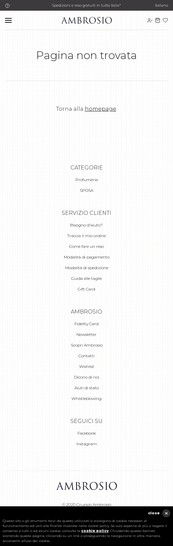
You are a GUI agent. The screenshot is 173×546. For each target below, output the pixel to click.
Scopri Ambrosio (87, 345)
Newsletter (86, 334)
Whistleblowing (86, 398)
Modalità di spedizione (86, 267)
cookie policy (95, 531)
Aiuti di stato (86, 387)
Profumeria (86, 179)
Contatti (86, 355)
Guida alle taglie (86, 278)
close (154, 513)
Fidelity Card (86, 323)
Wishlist (86, 366)
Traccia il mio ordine (86, 235)
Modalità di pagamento (87, 256)
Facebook (86, 433)
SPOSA (86, 190)
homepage (100, 109)
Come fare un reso (86, 246)
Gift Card (86, 289)
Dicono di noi (86, 377)
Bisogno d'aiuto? (86, 224)
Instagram (86, 443)
